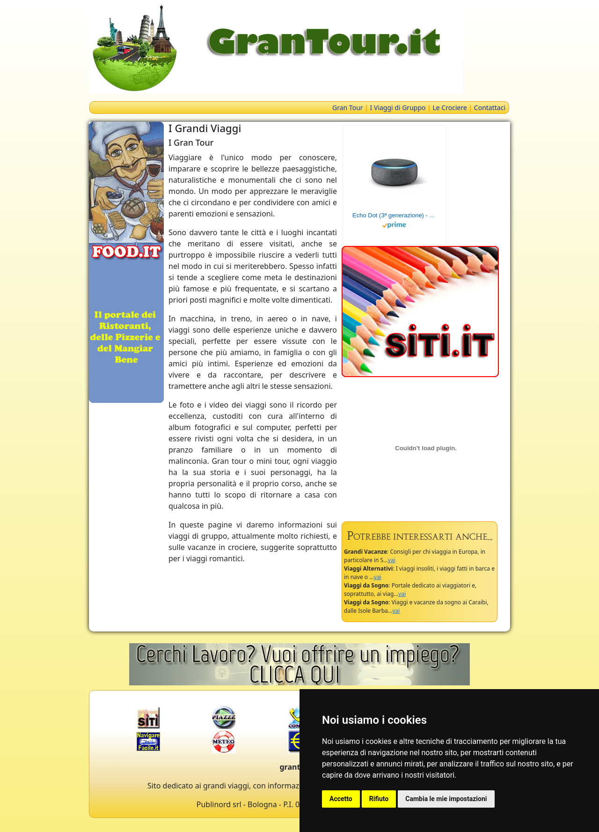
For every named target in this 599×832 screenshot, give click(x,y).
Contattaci (489, 107)
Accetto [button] (340, 798)
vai (391, 560)
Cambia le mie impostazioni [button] (446, 798)
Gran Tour (347, 107)
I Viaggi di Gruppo (398, 107)
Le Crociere (450, 107)
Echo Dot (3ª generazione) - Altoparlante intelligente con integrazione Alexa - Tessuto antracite (394, 215)
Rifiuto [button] (379, 798)
